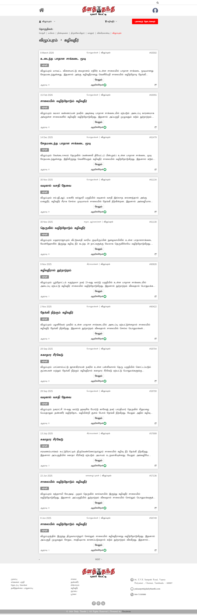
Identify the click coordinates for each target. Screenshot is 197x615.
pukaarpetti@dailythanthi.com (147, 590)
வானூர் (92, 33)
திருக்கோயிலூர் (79, 33)
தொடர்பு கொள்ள (19, 586)
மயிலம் (51, 33)
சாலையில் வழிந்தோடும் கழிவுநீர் (63, 101)
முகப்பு (14, 580)
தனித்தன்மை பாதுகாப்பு (22, 589)
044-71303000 (140, 596)
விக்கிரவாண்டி (104, 33)
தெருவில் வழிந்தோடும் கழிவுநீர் (62, 229)
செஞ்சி (42, 33)
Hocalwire (126, 613)
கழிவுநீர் (74, 589)
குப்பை (74, 592)
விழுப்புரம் (119, 33)
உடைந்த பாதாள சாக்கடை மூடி (63, 59)
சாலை (74, 580)
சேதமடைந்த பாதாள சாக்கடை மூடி (65, 144)
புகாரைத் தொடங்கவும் (145, 21)
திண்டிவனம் (63, 33)
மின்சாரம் (75, 586)
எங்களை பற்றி (17, 583)
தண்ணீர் (75, 583)
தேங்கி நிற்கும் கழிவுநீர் (56, 313)
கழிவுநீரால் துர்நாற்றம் (55, 271)
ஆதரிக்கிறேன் (98, 85)
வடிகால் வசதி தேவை (55, 186)
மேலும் (98, 79)
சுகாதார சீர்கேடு (51, 356)
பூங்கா (73, 595)
